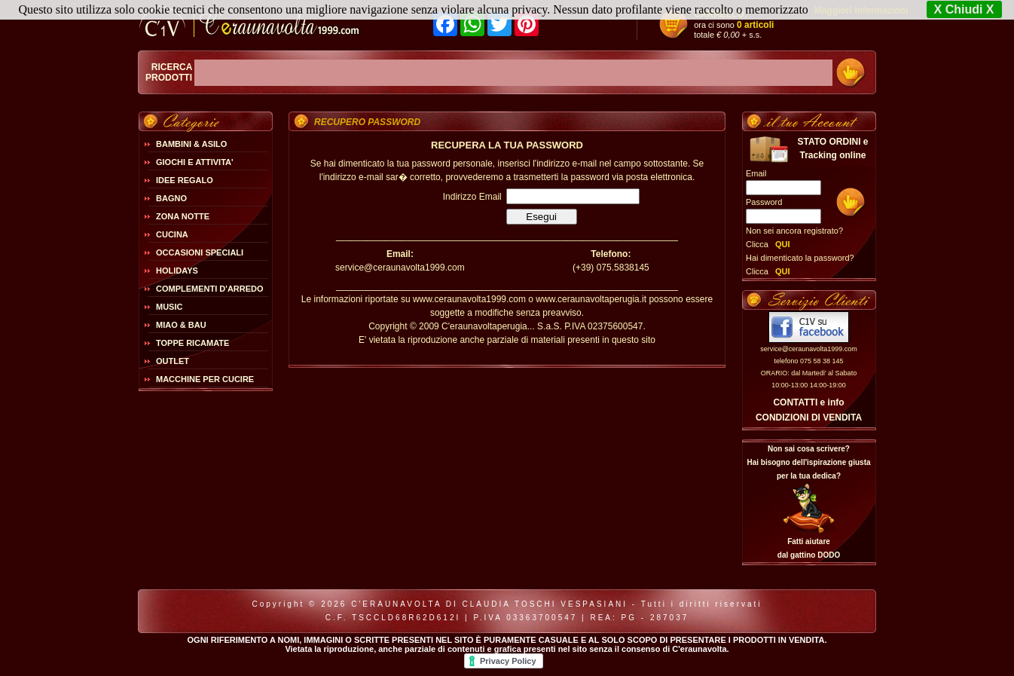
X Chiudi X (964, 9)
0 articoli (755, 25)
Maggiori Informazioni (861, 10)
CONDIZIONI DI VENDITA (809, 417)
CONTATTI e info (808, 402)
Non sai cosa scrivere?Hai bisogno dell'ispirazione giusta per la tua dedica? (808, 462)
